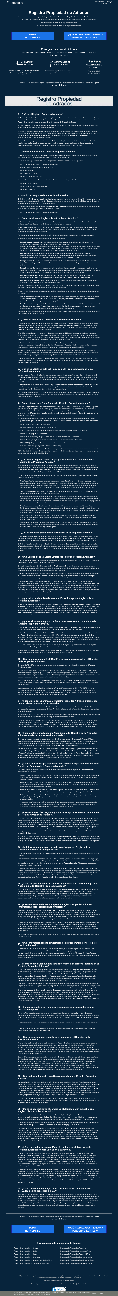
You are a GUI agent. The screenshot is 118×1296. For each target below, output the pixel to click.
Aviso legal (47, 1280)
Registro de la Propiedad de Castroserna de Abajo (76, 1257)
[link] (59, 1290)
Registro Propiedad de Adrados (59, 12)
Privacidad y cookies (69, 1280)
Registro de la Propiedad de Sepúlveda (27, 1257)
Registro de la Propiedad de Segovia (26, 1248)
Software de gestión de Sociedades (40, 1284)
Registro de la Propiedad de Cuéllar (25, 1251)
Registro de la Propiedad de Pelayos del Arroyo (75, 1254)
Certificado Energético (27, 189)
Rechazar (95, 1293)
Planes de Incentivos (55, 1284)
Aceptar (101, 1293)
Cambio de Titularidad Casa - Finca (31, 176)
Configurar (48, 1294)
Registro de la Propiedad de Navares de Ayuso (75, 1251)
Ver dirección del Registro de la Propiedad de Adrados (59, 22)
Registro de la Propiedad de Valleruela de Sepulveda (31, 1263)
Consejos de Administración (80, 1284)
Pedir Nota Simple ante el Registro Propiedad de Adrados (39, 164)
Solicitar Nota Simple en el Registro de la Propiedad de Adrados (60, 26)
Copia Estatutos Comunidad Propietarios (33, 186)
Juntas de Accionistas (66, 1284)
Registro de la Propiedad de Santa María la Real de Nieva (33, 1260)
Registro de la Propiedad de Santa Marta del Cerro (77, 1260)
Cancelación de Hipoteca (28, 173)
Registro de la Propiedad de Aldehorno (73, 1248)
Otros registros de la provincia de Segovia (59, 1243)
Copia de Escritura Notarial (29, 183)
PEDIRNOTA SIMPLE (32, 36)
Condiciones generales (56, 1280)
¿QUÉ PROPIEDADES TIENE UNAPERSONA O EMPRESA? (85, 36)
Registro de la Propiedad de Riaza (25, 1254)
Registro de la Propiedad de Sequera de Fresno (76, 1263)
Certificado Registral (27, 170)
